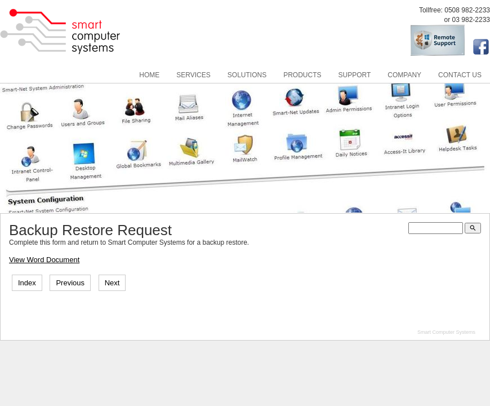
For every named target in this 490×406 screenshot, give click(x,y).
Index (27, 283)
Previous (70, 283)
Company (404, 75)
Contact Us (460, 75)
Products (302, 75)
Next (112, 283)
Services (193, 75)
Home (149, 75)
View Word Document (44, 259)
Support (354, 75)
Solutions (247, 75)
